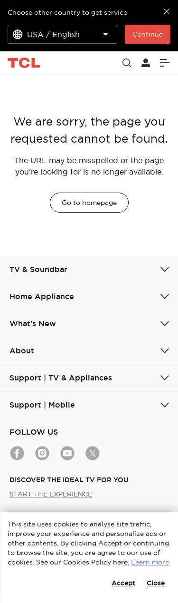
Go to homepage (89, 202)
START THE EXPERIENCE (50, 494)
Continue (147, 34)
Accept (123, 583)
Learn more (150, 562)
